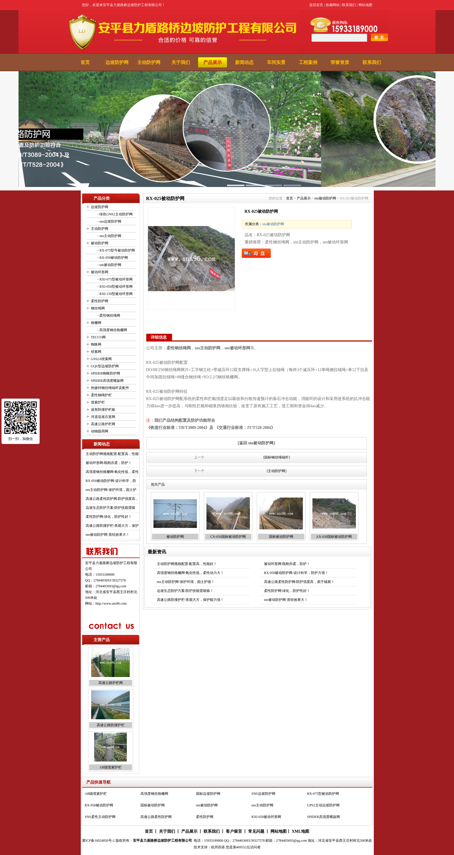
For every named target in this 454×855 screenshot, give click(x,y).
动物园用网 (99, 431)
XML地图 (300, 831)
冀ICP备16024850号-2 (98, 841)
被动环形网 (99, 272)
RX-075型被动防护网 (323, 794)
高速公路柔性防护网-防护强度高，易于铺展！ (299, 582)
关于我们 (180, 62)
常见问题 (256, 831)
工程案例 (308, 62)
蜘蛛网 (96, 344)
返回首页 (316, 5)
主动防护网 (148, 62)
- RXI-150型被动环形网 (115, 294)
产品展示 (212, 62)
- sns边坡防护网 (109, 221)
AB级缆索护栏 (110, 768)
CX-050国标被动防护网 (228, 537)
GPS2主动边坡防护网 (323, 805)
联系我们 (349, 5)
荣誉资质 (340, 62)
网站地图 (365, 5)
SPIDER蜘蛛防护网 (105, 373)
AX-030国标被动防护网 (334, 537)
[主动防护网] (277, 471)
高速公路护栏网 (103, 424)
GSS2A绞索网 (101, 359)
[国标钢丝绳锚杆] (276, 457)
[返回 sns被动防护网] (256, 443)
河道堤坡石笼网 (103, 417)
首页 (85, 62)
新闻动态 (244, 62)
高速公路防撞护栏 (111, 725)
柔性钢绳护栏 (101, 395)
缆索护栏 (98, 402)
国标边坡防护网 (208, 794)
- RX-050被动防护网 (112, 258)
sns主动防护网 (262, 805)
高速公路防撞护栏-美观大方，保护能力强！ (190, 600)
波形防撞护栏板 (103, 410)
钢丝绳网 (98, 308)
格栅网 (96, 323)
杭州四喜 (218, 847)
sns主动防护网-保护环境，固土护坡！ (186, 582)
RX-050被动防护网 (99, 805)
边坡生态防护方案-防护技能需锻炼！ (185, 591)
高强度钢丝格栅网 (154, 794)
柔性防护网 (99, 301)
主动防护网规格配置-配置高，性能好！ (187, 564)
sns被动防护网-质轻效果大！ (107, 535)
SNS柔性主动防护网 (100, 817)
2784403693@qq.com (111, 586)
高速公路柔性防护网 (156, 817)
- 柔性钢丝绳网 (108, 315)
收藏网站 (333, 5)
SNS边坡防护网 (263, 794)
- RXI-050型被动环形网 (115, 287)
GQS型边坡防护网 (105, 366)
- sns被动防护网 (109, 265)
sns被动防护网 (325, 198)
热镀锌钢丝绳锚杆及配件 (110, 388)
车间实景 (276, 62)
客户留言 (234, 831)
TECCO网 (98, 337)
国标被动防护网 (281, 537)
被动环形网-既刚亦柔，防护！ (109, 463)
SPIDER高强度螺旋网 (107, 381)
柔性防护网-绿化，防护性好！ (109, 517)
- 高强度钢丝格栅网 (112, 330)
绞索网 (96, 352)
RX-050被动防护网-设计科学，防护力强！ (296, 573)
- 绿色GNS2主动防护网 (115, 214)
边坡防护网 (117, 62)
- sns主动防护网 (109, 236)
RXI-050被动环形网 (266, 817)
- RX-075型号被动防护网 (116, 250)
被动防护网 (99, 243)
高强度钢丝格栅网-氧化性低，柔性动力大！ (190, 573)
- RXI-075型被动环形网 (115, 279)
